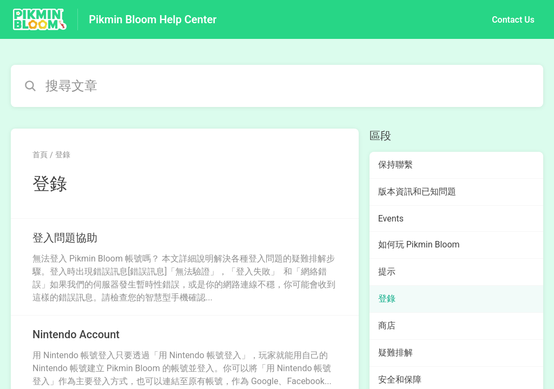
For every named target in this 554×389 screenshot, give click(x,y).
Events (391, 218)
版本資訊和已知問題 (417, 191)
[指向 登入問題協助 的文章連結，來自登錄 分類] (184, 267)
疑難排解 (395, 352)
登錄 (62, 154)
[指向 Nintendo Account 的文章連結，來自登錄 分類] (184, 357)
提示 (386, 271)
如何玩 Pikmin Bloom (419, 244)
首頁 (40, 154)
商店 (386, 325)
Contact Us (513, 20)
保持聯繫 (395, 164)
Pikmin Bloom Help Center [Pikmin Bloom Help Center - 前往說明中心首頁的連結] (152, 19)
